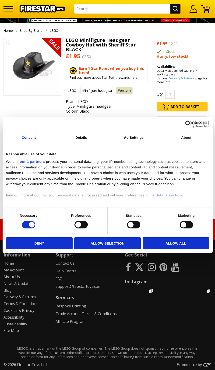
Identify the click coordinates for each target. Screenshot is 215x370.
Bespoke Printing (71, 306)
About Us (12, 276)
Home (8, 30)
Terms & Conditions (21, 303)
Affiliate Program (70, 321)
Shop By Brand (31, 30)
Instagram (136, 282)
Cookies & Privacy (19, 310)
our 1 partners (32, 161)
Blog (8, 290)
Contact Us (65, 263)
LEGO (54, 30)
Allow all (176, 243)
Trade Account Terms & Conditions (86, 313)
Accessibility (14, 317)
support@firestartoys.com (78, 286)
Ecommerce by (194, 364)
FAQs (60, 278)
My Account (14, 270)
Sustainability (15, 324)
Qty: (160, 94)
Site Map (11, 330)
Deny (39, 243)
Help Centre (66, 271)
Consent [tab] (29, 137)
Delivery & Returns (182, 78)
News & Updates (18, 283)
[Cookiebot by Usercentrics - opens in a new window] (188, 124)
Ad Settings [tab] (134, 137)
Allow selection (107, 243)
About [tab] (186, 137)
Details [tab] (81, 137)
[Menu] (8, 9)
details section (169, 195)
